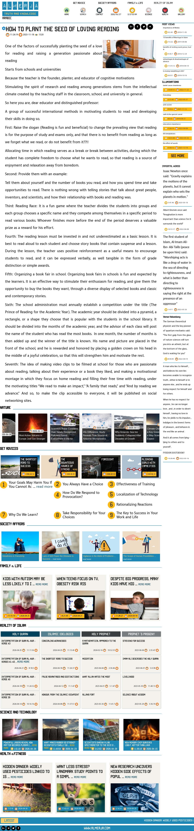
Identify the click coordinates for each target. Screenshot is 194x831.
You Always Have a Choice (83, 484)
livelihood (128, 677)
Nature (5, 407)
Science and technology (18, 712)
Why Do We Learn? (23, 514)
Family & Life (135, 3)
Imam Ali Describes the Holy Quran (141, 659)
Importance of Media (171, 28)
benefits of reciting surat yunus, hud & (177, 48)
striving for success (134, 641)
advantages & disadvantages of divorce (175, 60)
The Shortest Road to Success (57, 659)
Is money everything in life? (174, 71)
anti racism (167, 105)
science (148, 14)
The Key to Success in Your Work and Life (137, 515)
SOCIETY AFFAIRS (12, 524)
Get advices (9, 448)
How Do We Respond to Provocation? (81, 495)
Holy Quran (20, 633)
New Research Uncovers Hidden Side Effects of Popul (131, 771)
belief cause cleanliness (172, 85)
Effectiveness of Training (135, 484)
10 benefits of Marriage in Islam (175, 37)
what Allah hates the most (96, 677)
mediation (87, 659)
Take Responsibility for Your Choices (84, 515)
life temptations (169, 133)
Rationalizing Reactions (134, 504)
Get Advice (79, 3)
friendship (167, 95)
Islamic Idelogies (60, 633)
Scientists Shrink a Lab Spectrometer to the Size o (100, 745)
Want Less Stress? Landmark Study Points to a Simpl (80, 771)
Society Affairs (107, 3)
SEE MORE (178, 155)
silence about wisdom (134, 694)
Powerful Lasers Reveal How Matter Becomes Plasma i (20, 745)
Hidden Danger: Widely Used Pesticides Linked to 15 (26, 771)
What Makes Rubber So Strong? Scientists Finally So (59, 745)
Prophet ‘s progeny (141, 633)
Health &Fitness (13, 753)
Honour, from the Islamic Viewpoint (60, 694)
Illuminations (170, 82)
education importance (171, 124)
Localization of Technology (137, 494)
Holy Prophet (101, 633)
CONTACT (99, 14)
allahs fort (88, 694)
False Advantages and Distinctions (60, 677)
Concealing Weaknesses (54, 641)
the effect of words (170, 143)
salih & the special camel (172, 114)
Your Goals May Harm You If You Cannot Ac (31, 484)
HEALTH (165, 14)
